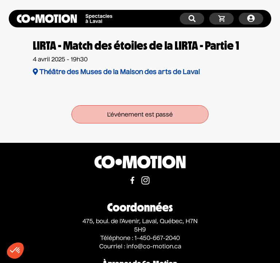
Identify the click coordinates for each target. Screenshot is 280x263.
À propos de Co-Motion (140, 254)
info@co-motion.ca (154, 237)
